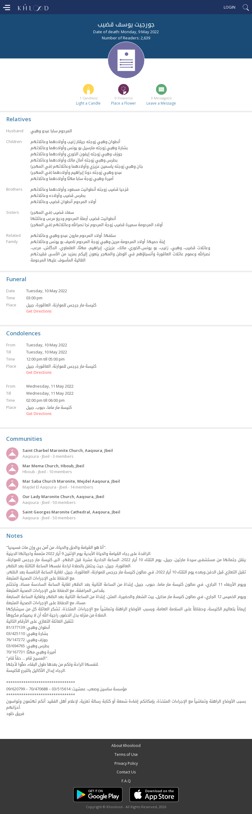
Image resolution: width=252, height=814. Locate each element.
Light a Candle (88, 103)
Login (229, 7)
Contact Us (126, 772)
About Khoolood (126, 745)
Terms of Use (126, 754)
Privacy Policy (126, 763)
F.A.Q (126, 781)
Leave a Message (161, 103)
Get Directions (39, 311)
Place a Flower (123, 103)
